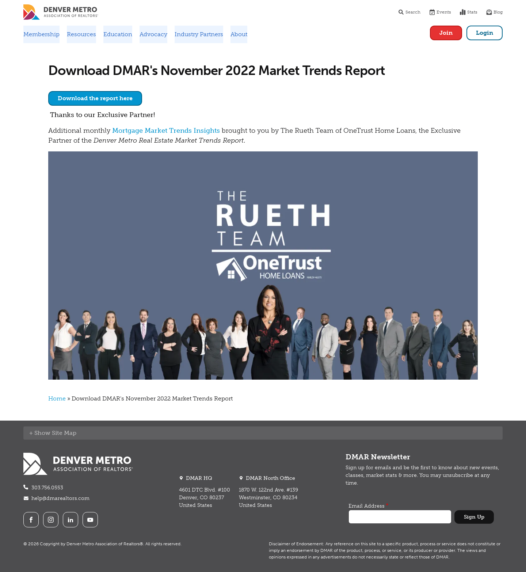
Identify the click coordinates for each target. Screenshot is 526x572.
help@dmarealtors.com (60, 498)
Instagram (50, 519)
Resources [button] (81, 34)
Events (440, 12)
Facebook (31, 519)
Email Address (366, 506)
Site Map (64, 432)
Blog (494, 12)
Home (57, 398)
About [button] (238, 34)
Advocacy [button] (153, 34)
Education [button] (117, 34)
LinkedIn (70, 519)
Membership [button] (41, 34)
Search (409, 12)
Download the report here (95, 98)
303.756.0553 (47, 488)
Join (446, 32)
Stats (468, 12)
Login (484, 32)
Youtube (90, 519)
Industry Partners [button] (199, 34)
